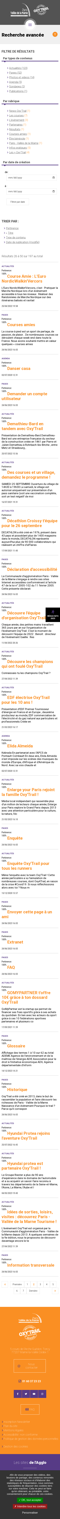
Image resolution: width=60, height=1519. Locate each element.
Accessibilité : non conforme (21, 1434)
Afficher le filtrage (55, 34)
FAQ (32, 1409)
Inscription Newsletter (17, 1421)
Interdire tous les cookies (29, 1506)
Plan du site (10, 1426)
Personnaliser (30, 1512)
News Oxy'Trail (17, 110)
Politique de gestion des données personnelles (31, 1438)
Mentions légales (14, 1430)
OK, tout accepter (30, 1500)
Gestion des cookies (16, 1446)
